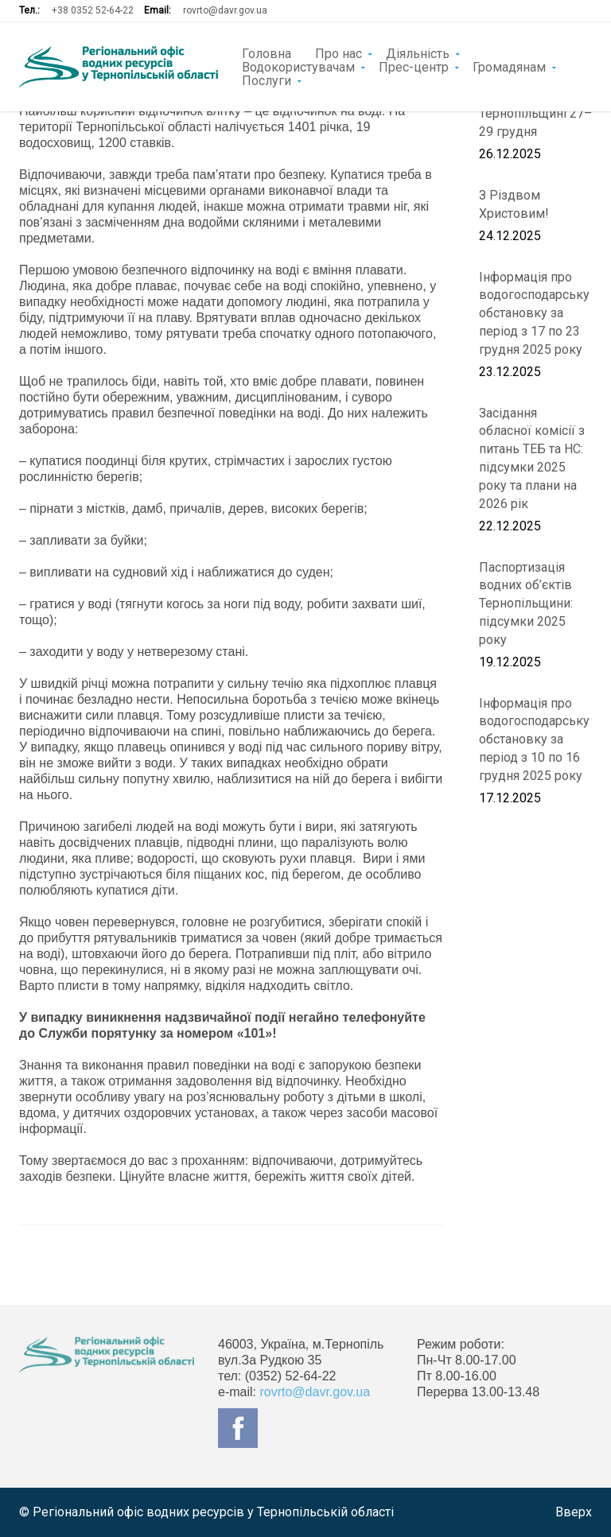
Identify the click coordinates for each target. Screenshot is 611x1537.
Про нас (338, 52)
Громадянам (509, 66)
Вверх (573, 1512)
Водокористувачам (298, 66)
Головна (266, 52)
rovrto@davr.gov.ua (225, 10)
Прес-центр (414, 66)
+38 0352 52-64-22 (93, 10)
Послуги (266, 79)
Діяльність (417, 52)
